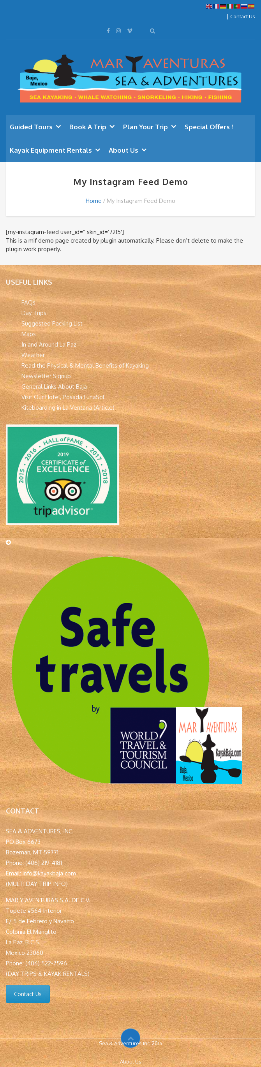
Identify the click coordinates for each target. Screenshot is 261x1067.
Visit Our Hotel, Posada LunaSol (62, 397)
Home (94, 200)
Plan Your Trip (145, 127)
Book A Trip (87, 127)
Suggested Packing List (52, 323)
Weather (33, 355)
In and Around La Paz (48, 344)
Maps (28, 334)
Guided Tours (31, 127)
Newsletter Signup (46, 376)
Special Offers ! (209, 127)
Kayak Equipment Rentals (51, 150)
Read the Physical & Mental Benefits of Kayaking (85, 365)
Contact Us (242, 16)
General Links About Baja (54, 386)
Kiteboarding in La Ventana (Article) (68, 407)
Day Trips (33, 313)
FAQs (28, 302)
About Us (123, 150)
